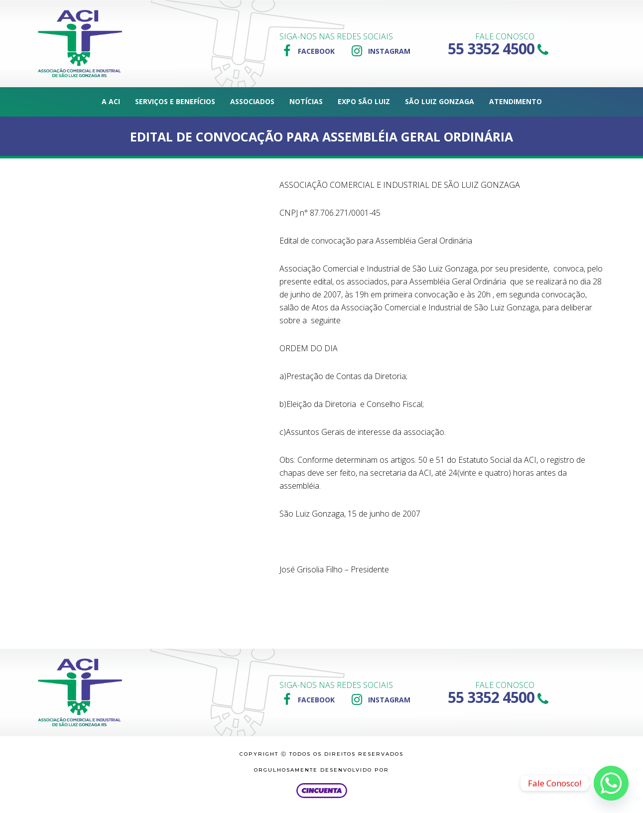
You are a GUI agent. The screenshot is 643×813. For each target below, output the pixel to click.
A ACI (111, 101)
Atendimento (515, 101)
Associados (252, 101)
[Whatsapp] (611, 783)
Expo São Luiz (364, 101)
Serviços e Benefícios (175, 101)
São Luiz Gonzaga (439, 101)
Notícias (306, 101)
